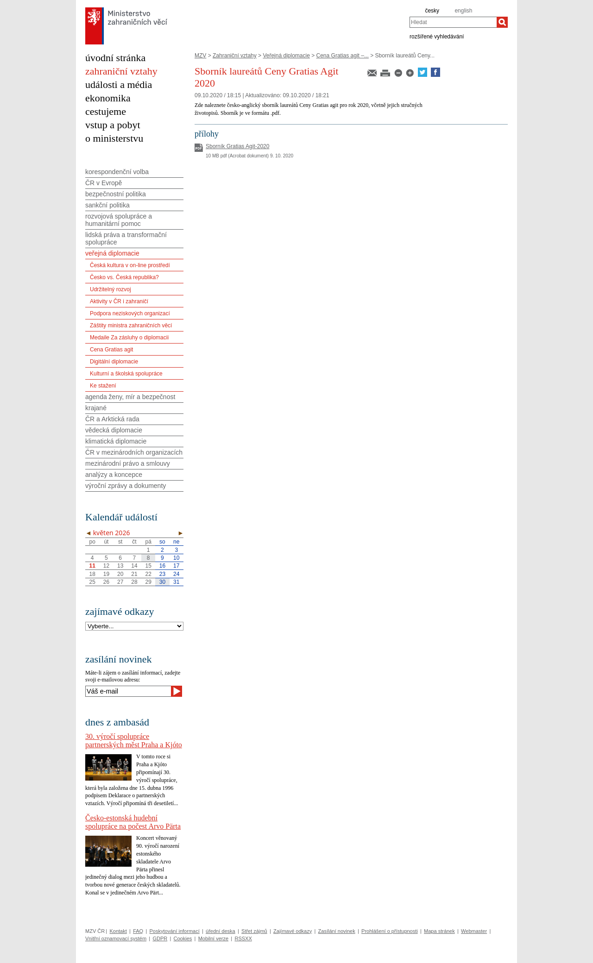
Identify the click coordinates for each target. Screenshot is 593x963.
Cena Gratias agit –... (342, 55)
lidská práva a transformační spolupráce (126, 238)
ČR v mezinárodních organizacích (134, 452)
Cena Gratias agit (111, 349)
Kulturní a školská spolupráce (126, 373)
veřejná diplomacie (112, 253)
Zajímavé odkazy (292, 931)
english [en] (463, 10)
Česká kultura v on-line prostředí (130, 265)
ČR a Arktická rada (112, 419)
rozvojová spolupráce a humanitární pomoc (118, 220)
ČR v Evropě (103, 183)
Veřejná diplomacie (286, 55)
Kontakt (117, 931)
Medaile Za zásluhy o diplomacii (129, 337)
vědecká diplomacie (113, 430)
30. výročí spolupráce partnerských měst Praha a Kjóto (133, 740)
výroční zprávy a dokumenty (125, 485)
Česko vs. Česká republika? (124, 277)
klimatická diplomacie (115, 441)
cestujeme (105, 111)
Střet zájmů (254, 931)
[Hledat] (502, 22)
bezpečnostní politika (115, 194)
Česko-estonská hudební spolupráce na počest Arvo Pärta (133, 822)
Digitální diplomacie (114, 361)
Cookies (183, 938)
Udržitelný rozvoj (110, 289)
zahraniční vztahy (121, 71)
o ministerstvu (114, 138)
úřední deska (220, 931)
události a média (118, 84)
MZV (200, 55)
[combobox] (453, 22)
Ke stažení (103, 385)
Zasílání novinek (336, 931)
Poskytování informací (175, 931)
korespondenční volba (117, 171)
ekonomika (108, 98)
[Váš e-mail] (128, 691)
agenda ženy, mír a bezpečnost (130, 396)
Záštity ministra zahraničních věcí (131, 325)
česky (432, 10)
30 (162, 582)
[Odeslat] (176, 691)
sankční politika (107, 205)
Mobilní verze (213, 938)
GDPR (159, 938)
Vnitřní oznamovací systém (115, 938)
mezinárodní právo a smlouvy (127, 463)
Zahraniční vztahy (235, 55)
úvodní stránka (115, 57)
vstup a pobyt (112, 125)
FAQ (138, 931)
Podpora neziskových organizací (130, 313)
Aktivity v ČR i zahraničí (119, 301)
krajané (96, 408)
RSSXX (243, 938)
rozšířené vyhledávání (437, 36)
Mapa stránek (439, 931)
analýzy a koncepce (113, 474)
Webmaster (474, 931)
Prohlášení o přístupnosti (389, 931)
